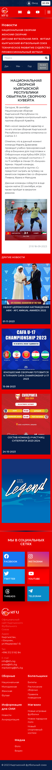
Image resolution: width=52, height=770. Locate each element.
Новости (9, 25)
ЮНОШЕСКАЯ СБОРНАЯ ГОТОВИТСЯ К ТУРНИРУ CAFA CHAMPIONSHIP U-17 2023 (26, 375)
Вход (35, 3)
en (47, 3)
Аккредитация (10, 719)
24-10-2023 (9, 451)
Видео (18, 750)
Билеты (32, 682)
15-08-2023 (9, 386)
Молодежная (9, 686)
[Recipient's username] (23, 58)
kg (43, 3)
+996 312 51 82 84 (11, 652)
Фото (18, 746)
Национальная (10, 682)
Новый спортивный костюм (35, 729)
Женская (7, 691)
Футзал (6, 695)
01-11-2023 (9, 321)
